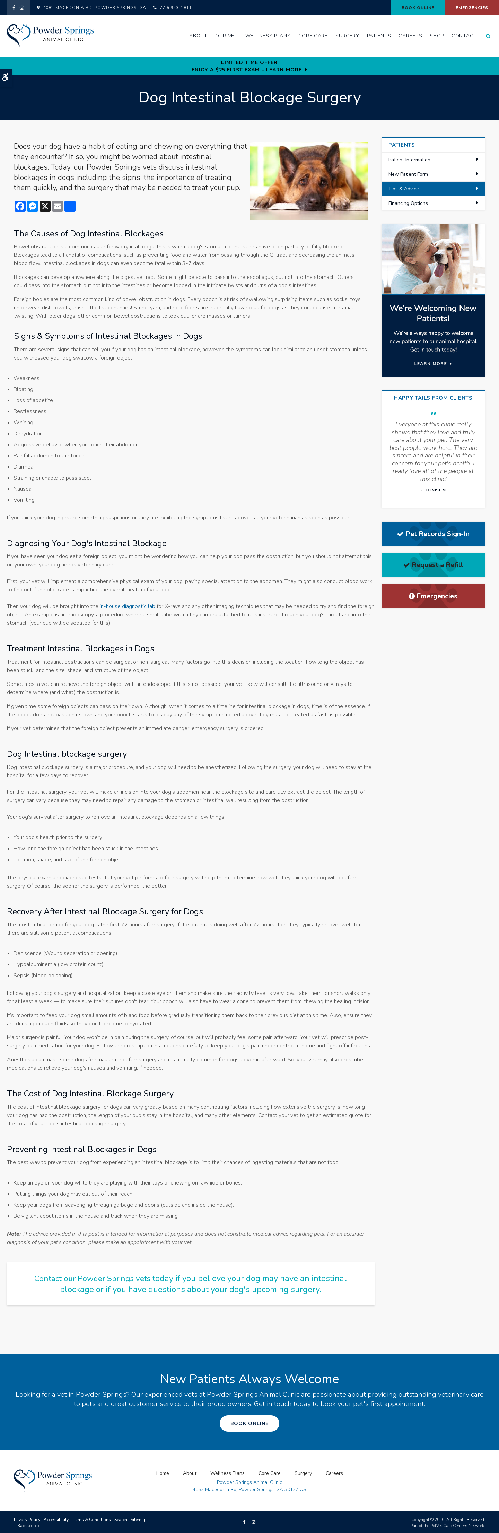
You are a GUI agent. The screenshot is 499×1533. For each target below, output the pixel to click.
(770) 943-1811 (175, 7)
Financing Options (408, 203)
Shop (437, 36)
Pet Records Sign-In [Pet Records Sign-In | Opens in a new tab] (433, 533)
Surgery (347, 36)
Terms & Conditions (91, 1518)
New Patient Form (408, 174)
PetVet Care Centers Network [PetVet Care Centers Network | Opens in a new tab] (457, 1524)
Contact (464, 36)
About (198, 36)
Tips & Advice (403, 188)
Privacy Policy (27, 1518)
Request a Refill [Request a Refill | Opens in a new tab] (433, 565)
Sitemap (139, 1518)
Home (162, 1472)
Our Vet (226, 36)
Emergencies (472, 7)
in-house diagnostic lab (127, 606)
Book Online (418, 7)
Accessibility (56, 1518)
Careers (410, 36)
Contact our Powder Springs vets (92, 1278)
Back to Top (29, 1524)
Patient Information (409, 159)
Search (120, 1518)
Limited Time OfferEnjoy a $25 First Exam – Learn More (247, 66)
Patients (379, 36)
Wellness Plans (268, 36)
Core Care (313, 36)
